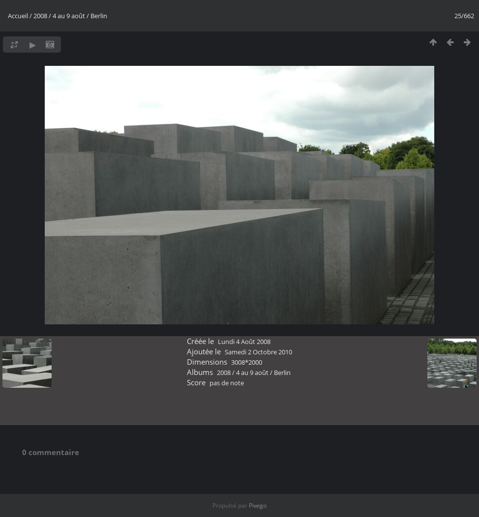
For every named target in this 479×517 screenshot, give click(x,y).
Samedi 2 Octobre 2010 (258, 351)
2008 (40, 15)
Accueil (18, 15)
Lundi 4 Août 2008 (244, 341)
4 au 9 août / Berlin (80, 15)
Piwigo (258, 505)
